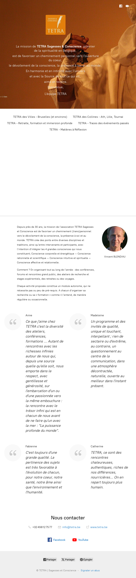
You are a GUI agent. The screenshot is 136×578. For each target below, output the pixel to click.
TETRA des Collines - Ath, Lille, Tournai (98, 116)
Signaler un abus (90, 570)
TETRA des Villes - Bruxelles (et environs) (40, 116)
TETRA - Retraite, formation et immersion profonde (39, 123)
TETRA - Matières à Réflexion (68, 129)
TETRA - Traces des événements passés (103, 123)
